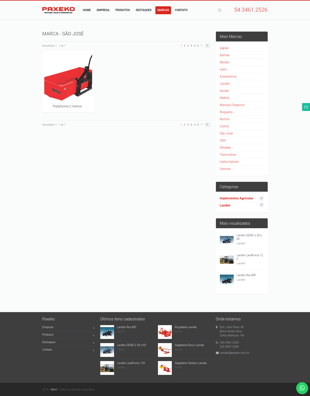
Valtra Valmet (229, 162)
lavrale (224, 91)
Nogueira (226, 112)
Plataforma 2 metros (67, 106)
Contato (68, 350)
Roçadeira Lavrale (186, 327)
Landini (225, 83)
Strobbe (225, 147)
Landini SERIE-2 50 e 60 (249, 237)
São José (226, 133)
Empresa (68, 328)
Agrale (224, 48)
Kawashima (228, 76)
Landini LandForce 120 (250, 257)
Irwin (223, 69)
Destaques (68, 343)
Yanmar (225, 169)
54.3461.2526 (251, 10)
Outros (224, 126)
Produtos (68, 335)
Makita (224, 98)
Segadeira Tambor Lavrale (191, 363)
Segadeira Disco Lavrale (189, 345)
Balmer (225, 55)
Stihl (223, 140)
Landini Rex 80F (246, 275)
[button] (207, 45)
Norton (225, 119)
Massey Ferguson (232, 105)
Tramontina (228, 155)
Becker (225, 62)
